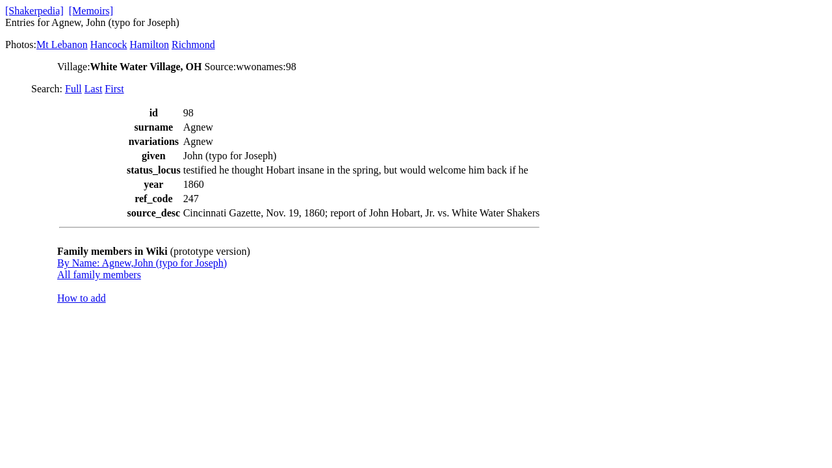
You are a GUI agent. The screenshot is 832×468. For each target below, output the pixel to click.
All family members (99, 274)
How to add (81, 298)
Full (73, 88)
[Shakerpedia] (34, 10)
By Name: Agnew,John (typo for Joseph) (142, 262)
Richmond (193, 44)
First (114, 88)
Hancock (108, 44)
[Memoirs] (91, 10)
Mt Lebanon (62, 44)
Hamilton (149, 44)
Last (93, 88)
